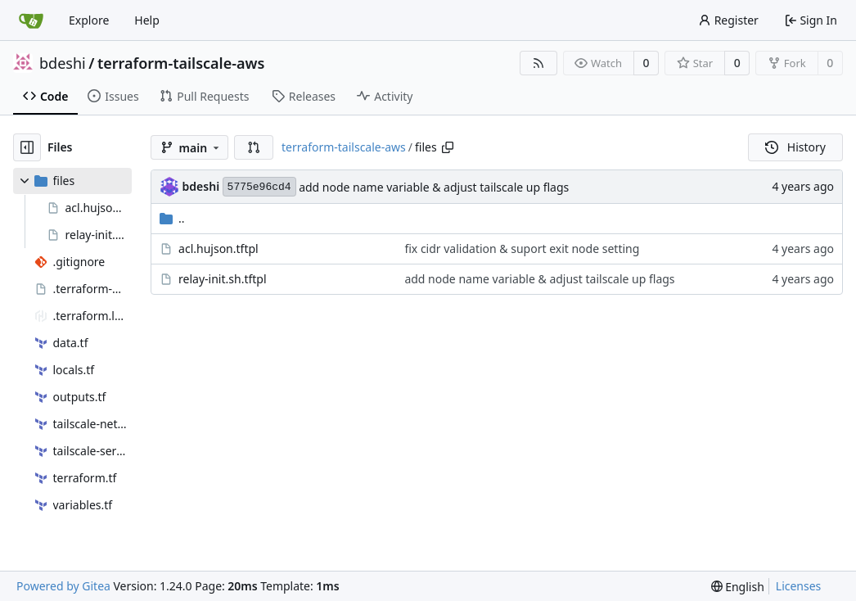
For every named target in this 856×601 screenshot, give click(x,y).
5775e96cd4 (259, 187)
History (795, 147)
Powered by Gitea (63, 586)
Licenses (799, 586)
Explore (89, 20)
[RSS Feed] (538, 63)
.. (172, 218)
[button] (253, 147)
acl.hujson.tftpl (218, 248)
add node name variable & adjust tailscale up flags (434, 187)
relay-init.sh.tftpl (222, 279)
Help (147, 20)
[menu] (737, 586)
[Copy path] (447, 147)
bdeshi (62, 63)
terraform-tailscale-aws (180, 63)
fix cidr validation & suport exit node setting (521, 248)
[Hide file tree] (27, 147)
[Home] (31, 20)
